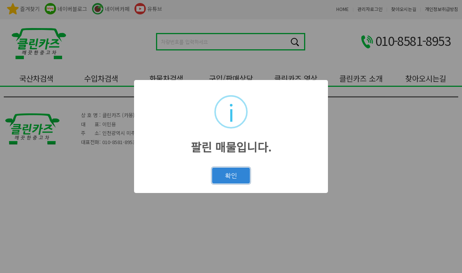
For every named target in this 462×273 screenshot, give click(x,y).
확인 (231, 175)
